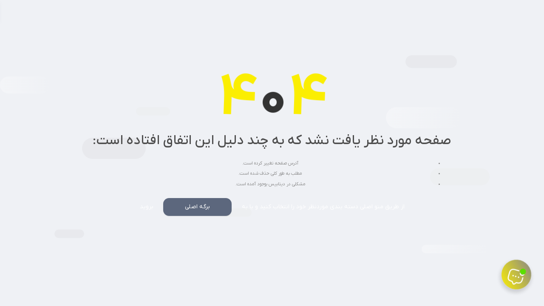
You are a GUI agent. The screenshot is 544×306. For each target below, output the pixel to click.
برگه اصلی (197, 207)
